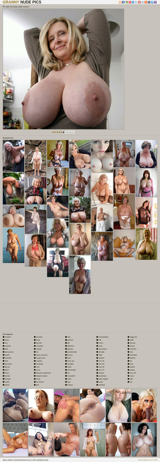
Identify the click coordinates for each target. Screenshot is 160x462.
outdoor (100, 358)
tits (130, 361)
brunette (38, 337)
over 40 (100, 361)
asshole (7, 346)
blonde (6, 376)
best (5, 361)
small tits (132, 349)
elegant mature (40, 376)
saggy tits (132, 337)
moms (99, 343)
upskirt (131, 367)
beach (6, 355)
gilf (67, 343)
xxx (130, 382)
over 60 (100, 367)
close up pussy (40, 355)
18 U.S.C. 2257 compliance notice (37, 460)
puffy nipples (102, 379)
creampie (38, 364)
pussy (99, 382)
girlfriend (69, 346)
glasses (69, 349)
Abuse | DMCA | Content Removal (14, 460)
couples (38, 361)
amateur (7, 337)
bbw (5, 349)
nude (99, 346)
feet (36, 385)
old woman (101, 349)
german (69, 340)
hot (67, 373)
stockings (132, 355)
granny (69, 355)
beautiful (7, 358)
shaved (131, 343)
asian (6, 340)
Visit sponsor (70, 132)
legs (67, 382)
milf (98, 340)
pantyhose (101, 376)
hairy (68, 358)
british (6, 385)
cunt (36, 367)
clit (36, 352)
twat (130, 364)
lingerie (69, 385)
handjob (69, 364)
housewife (70, 376)
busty (37, 340)
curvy (37, 370)
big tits (6, 367)
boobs (6, 382)
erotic (37, 379)
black (6, 373)
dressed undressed (42, 373)
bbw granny (8, 352)
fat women (39, 382)
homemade (70, 370)
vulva (131, 376)
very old (132, 373)
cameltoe (38, 346)
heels (68, 367)
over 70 (100, 370)
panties (100, 373)
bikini (6, 370)
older (99, 355)
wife (130, 379)
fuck (67, 337)
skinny (131, 346)
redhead (100, 385)
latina (68, 379)
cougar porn (39, 358)
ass (5, 343)
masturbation (102, 337)
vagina (131, 370)
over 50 (100, 364)
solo (130, 352)
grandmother (71, 352)
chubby (38, 349)
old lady (100, 352)
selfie (131, 340)
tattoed (131, 358)
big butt (38, 343)
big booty (7, 364)
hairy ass (69, 361)
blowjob (7, 379)
